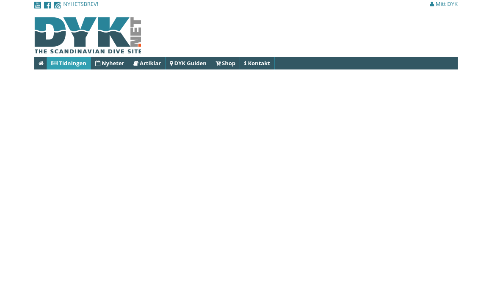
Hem (43, 63)
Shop (225, 63)
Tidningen (68, 63)
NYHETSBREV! (80, 4)
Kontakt (257, 63)
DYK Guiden (188, 63)
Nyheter (109, 63)
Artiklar (147, 63)
